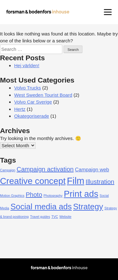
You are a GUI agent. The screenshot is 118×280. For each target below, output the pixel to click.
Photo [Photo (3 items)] (34, 194)
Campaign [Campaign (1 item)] (7, 170)
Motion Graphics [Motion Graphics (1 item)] (12, 195)
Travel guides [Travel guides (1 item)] (40, 216)
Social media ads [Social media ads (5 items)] (41, 206)
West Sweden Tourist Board (43, 95)
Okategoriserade (31, 116)
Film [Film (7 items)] (75, 180)
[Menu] (107, 11)
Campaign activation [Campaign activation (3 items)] (45, 169)
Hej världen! (26, 65)
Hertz (19, 109)
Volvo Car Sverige (33, 102)
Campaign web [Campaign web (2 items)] (92, 169)
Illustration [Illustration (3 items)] (100, 181)
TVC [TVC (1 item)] (54, 216)
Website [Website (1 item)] (65, 216)
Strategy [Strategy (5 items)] (88, 206)
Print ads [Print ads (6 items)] (81, 194)
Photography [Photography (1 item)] (52, 195)
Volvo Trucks (27, 87)
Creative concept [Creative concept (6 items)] (32, 181)
